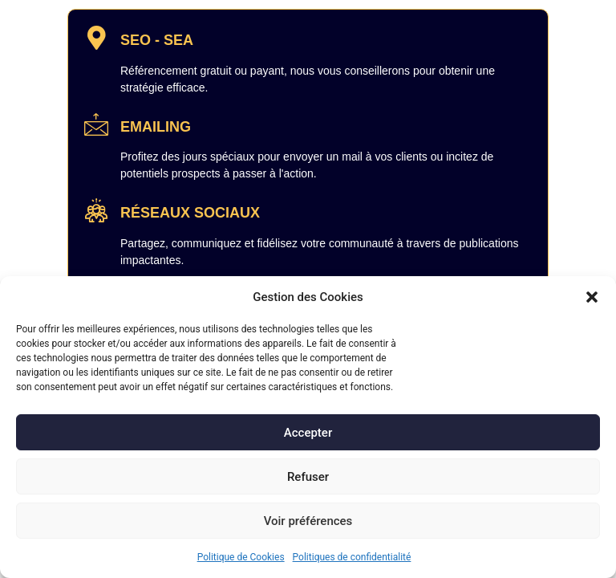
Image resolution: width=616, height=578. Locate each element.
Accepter (308, 432)
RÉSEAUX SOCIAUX (190, 213)
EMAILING (155, 127)
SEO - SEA (156, 40)
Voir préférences (308, 521)
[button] (592, 297)
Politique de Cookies (241, 557)
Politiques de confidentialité (352, 557)
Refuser (308, 477)
